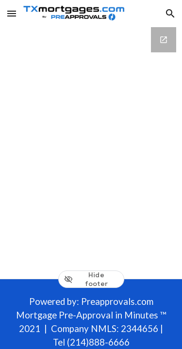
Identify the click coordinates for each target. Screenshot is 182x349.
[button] (11, 13)
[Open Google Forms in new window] (163, 39)
